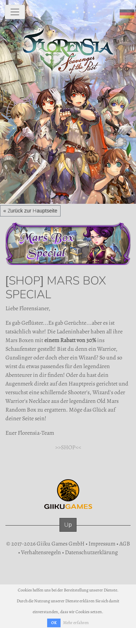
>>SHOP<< (68, 447)
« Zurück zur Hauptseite (30, 211)
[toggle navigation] (15, 12)
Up (68, 525)
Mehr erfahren (76, 622)
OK (54, 622)
